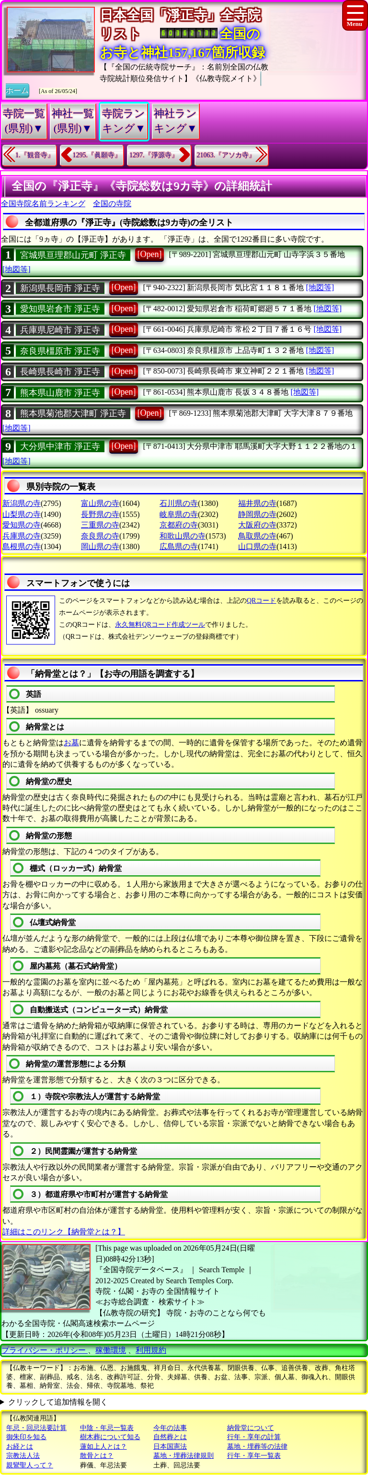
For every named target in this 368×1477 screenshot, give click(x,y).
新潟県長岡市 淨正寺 (60, 288)
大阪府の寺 (257, 525)
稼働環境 (110, 1350)
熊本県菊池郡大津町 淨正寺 (73, 413)
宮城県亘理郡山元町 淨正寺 (73, 255)
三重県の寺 (100, 525)
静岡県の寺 (257, 514)
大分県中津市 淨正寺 (60, 446)
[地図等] (16, 269)
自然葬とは (170, 1437)
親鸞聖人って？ (29, 1465)
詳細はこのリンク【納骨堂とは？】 (63, 1232)
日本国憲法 (170, 1446)
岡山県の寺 (100, 546)
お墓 (71, 742)
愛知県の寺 (21, 525)
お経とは (19, 1446)
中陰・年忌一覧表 (107, 1427)
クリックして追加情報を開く (58, 1402)
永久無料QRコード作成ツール (160, 624)
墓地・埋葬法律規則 (183, 1455)
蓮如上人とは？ (103, 1446)
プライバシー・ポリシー (44, 1350)
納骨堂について (250, 1427)
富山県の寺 (100, 503)
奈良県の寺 (100, 536)
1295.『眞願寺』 (97, 155)
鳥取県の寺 (257, 536)
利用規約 (151, 1350)
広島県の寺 (179, 546)
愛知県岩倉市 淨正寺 (60, 309)
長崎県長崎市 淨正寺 (60, 371)
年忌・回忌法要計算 (36, 1427)
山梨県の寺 (21, 514)
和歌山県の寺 (183, 536)
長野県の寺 (100, 514)
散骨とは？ (97, 1455)
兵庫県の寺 (21, 536)
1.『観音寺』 (34, 155)
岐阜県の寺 (179, 514)
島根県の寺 (21, 546)
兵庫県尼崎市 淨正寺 (60, 330)
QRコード (261, 600)
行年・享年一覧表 (254, 1455)
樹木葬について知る (110, 1437)
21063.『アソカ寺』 (226, 155)
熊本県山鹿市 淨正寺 (60, 393)
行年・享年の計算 (254, 1437)
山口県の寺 (257, 546)
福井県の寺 (257, 503)
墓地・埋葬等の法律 (257, 1446)
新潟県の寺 (21, 503)
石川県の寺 (179, 503)
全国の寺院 (112, 203)
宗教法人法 (23, 1455)
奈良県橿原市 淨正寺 (60, 351)
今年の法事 (170, 1427)
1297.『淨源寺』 (153, 155)
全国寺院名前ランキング (43, 203)
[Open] (150, 254)
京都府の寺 (179, 525)
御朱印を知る (26, 1437)
